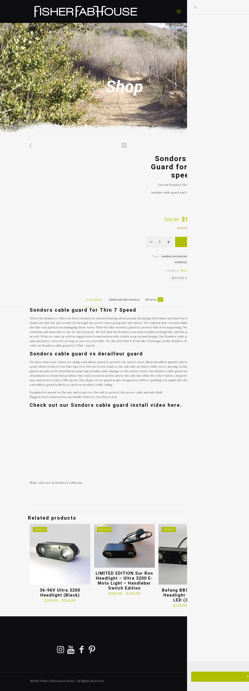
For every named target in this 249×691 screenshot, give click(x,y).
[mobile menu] (178, 11)
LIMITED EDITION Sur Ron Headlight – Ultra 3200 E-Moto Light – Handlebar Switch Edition (124, 581)
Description (94, 299)
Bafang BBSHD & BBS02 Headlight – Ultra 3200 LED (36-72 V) (189, 595)
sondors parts (183, 262)
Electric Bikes (189, 270)
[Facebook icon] (200, 681)
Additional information (123, 299)
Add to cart (197, 242)
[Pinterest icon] (208, 681)
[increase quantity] (168, 242)
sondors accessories (174, 256)
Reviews (154, 299)
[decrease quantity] (151, 242)
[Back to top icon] (229, 682)
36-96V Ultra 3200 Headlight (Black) (60, 593)
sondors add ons (202, 256)
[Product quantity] (159, 242)
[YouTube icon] (204, 681)
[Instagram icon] (213, 681)
